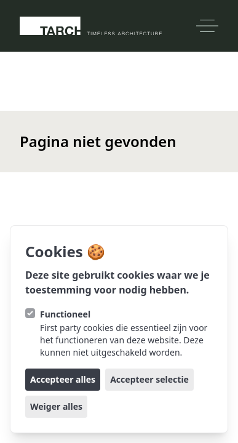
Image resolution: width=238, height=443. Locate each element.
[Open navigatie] (207, 26)
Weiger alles (56, 406)
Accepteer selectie (149, 379)
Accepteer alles (62, 379)
